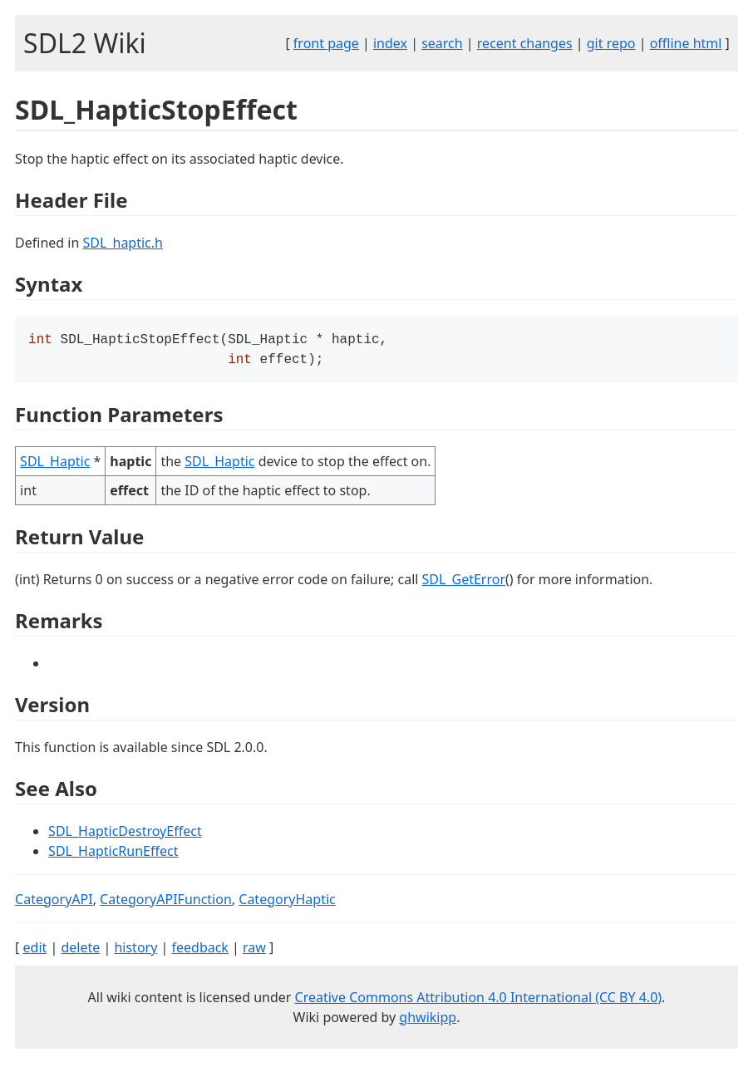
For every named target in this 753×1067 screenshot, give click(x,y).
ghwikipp (427, 1020)
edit (35, 951)
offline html (686, 43)
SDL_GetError (463, 582)
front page (326, 43)
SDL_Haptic (55, 464)
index (390, 43)
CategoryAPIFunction (166, 902)
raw (254, 951)
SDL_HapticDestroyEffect (125, 834)
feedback (199, 951)
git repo (611, 43)
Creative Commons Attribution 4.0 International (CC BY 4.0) (478, 1000)
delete (80, 951)
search (442, 43)
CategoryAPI (54, 902)
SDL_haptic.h (123, 243)
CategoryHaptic (287, 902)
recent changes (525, 43)
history (135, 951)
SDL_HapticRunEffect (113, 854)
